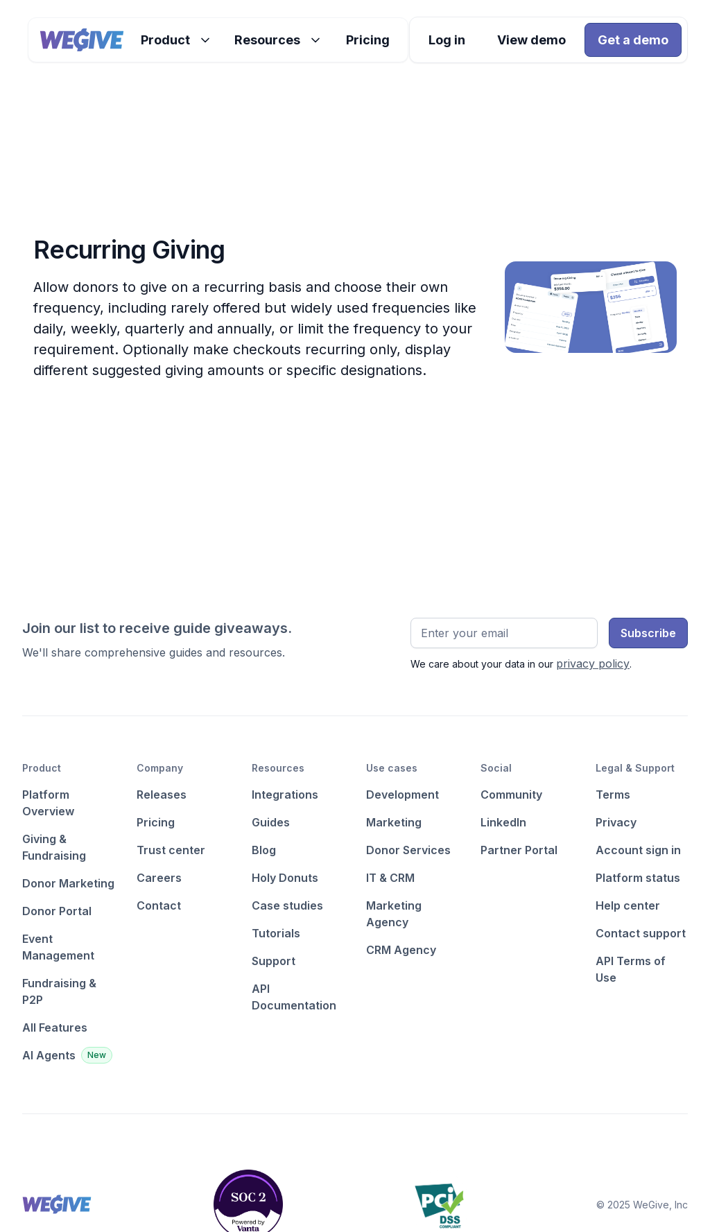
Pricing (368, 40)
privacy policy (593, 663)
